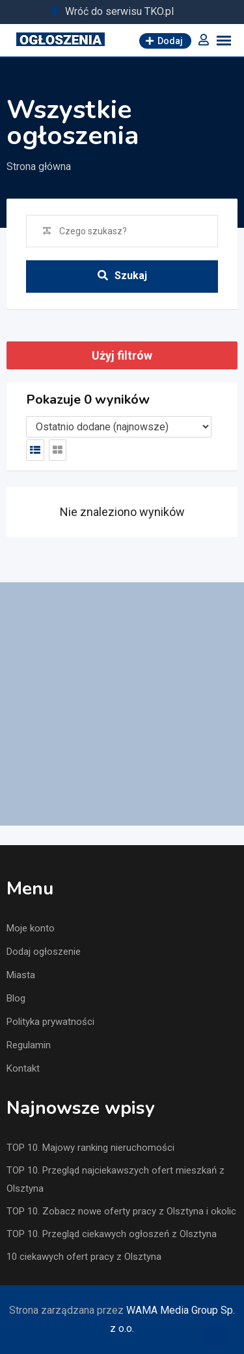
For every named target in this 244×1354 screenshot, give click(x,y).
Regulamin (29, 1045)
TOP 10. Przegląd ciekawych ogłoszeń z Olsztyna (112, 1234)
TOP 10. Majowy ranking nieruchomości (90, 1147)
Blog (16, 998)
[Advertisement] (122, 704)
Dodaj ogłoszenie (44, 951)
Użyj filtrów (122, 355)
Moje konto (31, 928)
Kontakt (23, 1068)
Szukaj (122, 275)
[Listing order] (118, 426)
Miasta (21, 975)
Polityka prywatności (50, 1022)
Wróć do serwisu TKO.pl (119, 11)
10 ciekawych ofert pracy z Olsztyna (84, 1256)
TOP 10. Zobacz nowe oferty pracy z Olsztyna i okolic (121, 1211)
